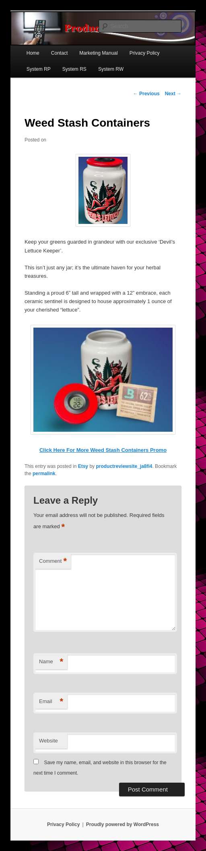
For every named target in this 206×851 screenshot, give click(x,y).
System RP (39, 69)
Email (51, 701)
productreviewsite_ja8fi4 (124, 466)
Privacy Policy (145, 53)
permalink (44, 473)
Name (51, 662)
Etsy (83, 466)
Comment (53, 561)
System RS (74, 69)
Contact (59, 53)
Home (33, 53)
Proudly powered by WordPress (122, 824)
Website (48, 741)
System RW (111, 69)
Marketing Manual (98, 53)
